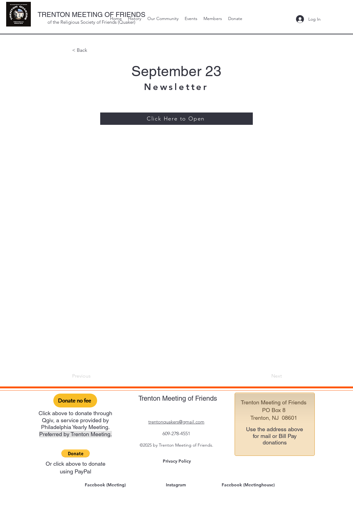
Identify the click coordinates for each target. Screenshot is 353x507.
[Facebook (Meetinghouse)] (249, 484)
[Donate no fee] (75, 400)
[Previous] (92, 376)
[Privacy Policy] (177, 461)
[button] (75, 453)
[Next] (266, 376)
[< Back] (92, 50)
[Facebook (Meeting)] (106, 484)
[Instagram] (176, 484)
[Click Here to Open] (176, 118)
